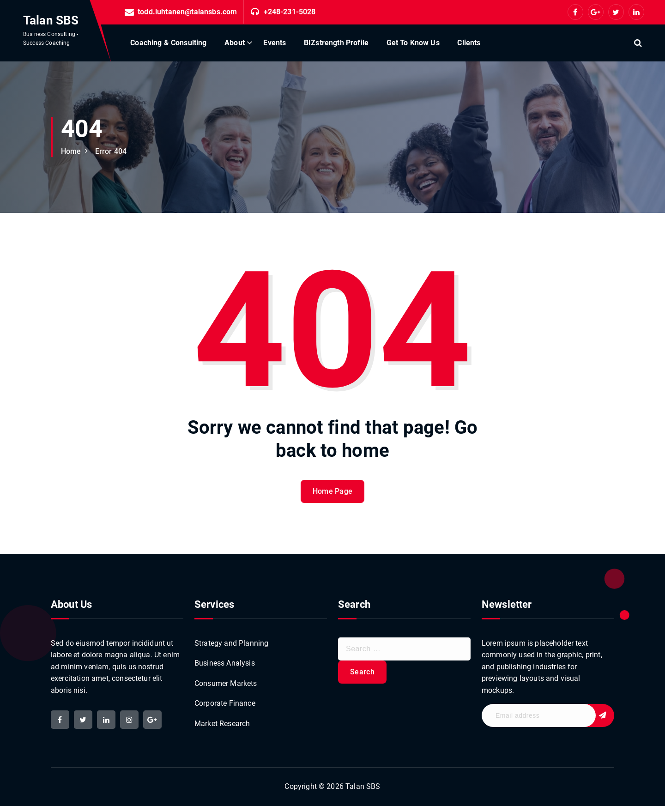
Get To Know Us (413, 42)
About (234, 42)
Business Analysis (224, 663)
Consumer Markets (225, 683)
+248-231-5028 (290, 11)
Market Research (222, 723)
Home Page (333, 491)
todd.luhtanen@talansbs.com (187, 11)
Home (71, 151)
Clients (468, 42)
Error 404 (111, 151)
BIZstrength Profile (336, 42)
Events (274, 42)
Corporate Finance (224, 703)
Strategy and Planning (231, 643)
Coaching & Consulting (168, 42)
